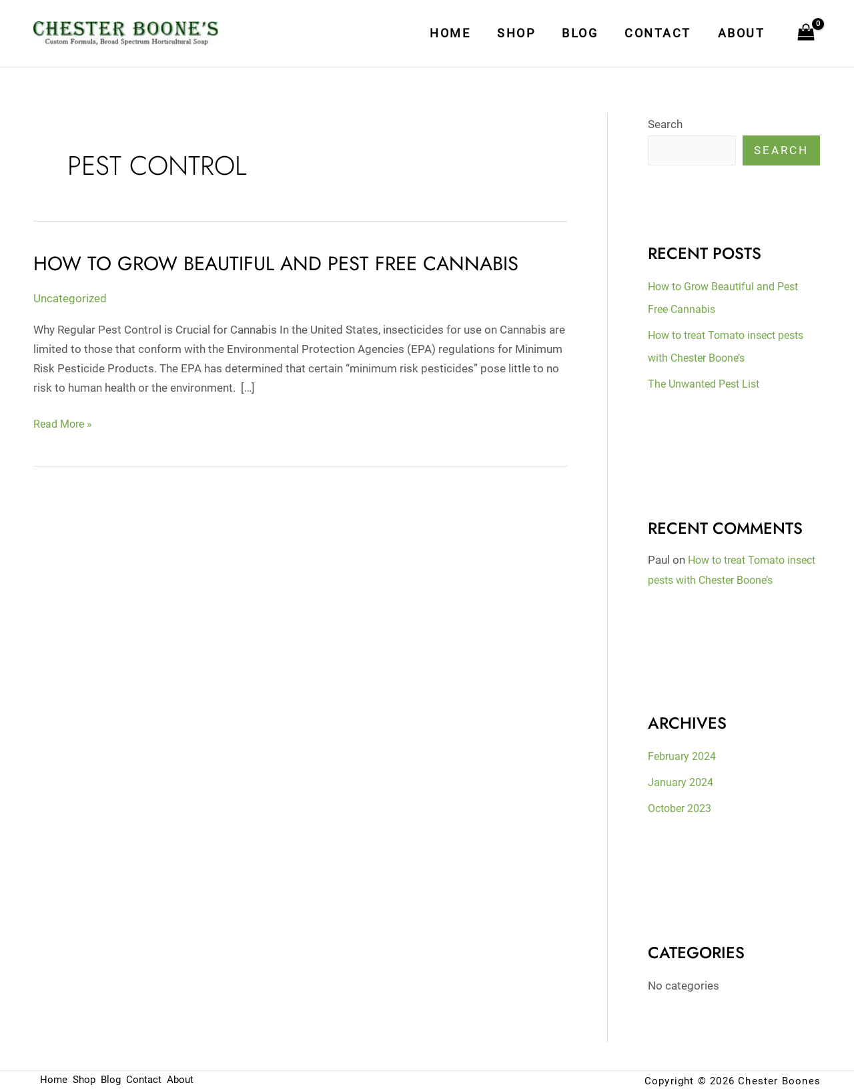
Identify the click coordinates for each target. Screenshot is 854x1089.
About (743, 33)
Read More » (64, 422)
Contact (661, 33)
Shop (525, 33)
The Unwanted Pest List (707, 383)
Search (665, 124)
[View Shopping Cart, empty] (806, 33)
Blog (586, 33)
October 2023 (683, 806)
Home (462, 33)
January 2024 (682, 781)
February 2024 (684, 755)
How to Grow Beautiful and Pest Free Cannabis (282, 263)
